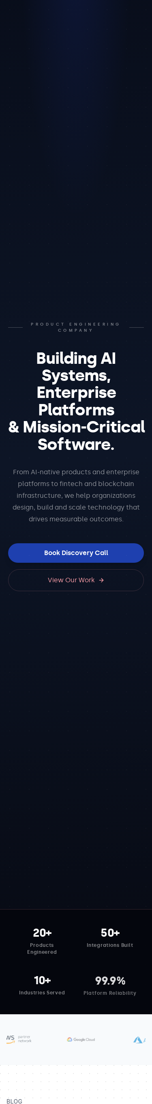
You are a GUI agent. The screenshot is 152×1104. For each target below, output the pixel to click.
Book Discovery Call (76, 553)
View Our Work (76, 580)
